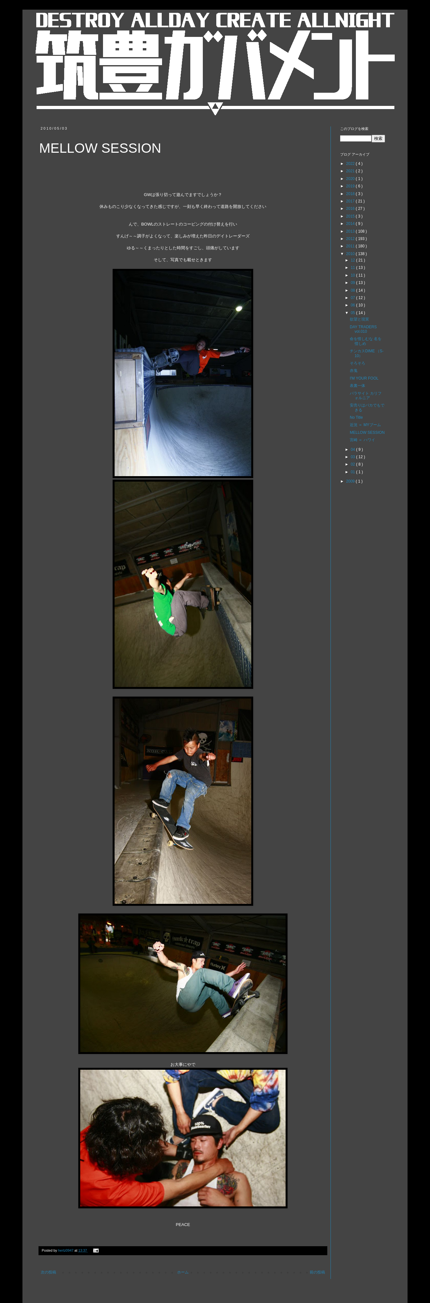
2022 (351, 163)
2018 (351, 194)
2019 (351, 186)
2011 (351, 246)
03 (353, 457)
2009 (351, 481)
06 (353, 305)
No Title (356, 417)
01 (353, 472)
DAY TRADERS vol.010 (363, 329)
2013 (351, 231)
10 (353, 275)
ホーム (183, 1272)
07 (353, 298)
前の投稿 (317, 1272)
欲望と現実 (359, 319)
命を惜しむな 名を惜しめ (366, 341)
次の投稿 (48, 1272)
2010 (351, 254)
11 (353, 267)
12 (353, 260)
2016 (351, 208)
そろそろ (357, 363)
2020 (351, 178)
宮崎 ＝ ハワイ (362, 440)
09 (353, 282)
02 (353, 464)
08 (353, 290)
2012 (351, 238)
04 (353, 449)
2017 (351, 201)
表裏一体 (357, 385)
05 (353, 313)
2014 (351, 223)
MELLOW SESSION (367, 432)
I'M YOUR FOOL (364, 378)
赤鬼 (353, 370)
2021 (351, 171)
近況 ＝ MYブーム (365, 425)
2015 (351, 216)
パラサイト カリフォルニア (366, 395)
